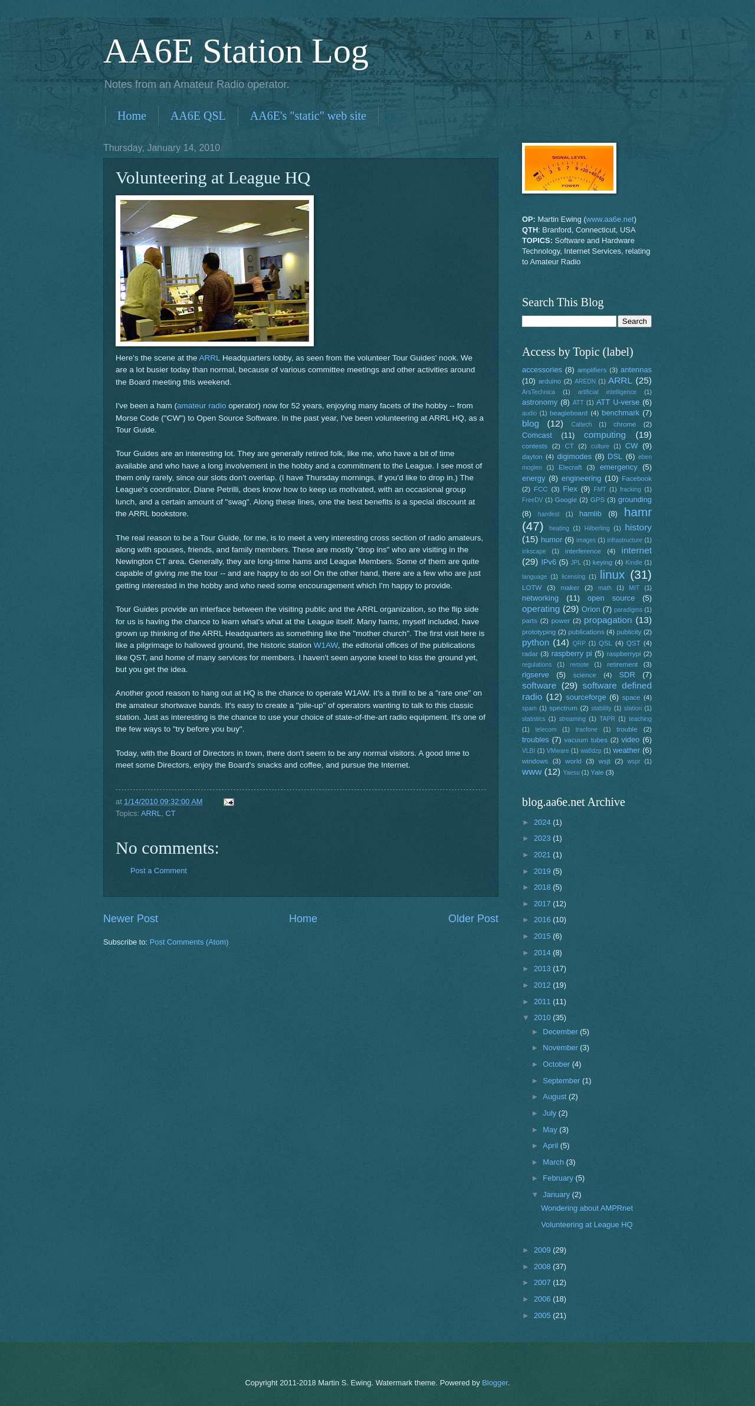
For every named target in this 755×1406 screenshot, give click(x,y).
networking (540, 598)
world (573, 761)
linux (612, 574)
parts (529, 620)
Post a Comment (158, 870)
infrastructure (624, 540)
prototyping (539, 631)
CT (170, 813)
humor (552, 539)
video (631, 739)
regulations (537, 664)
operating (541, 609)
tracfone (587, 729)
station (633, 708)
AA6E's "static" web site (308, 115)
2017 (543, 903)
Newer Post (130, 919)
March (554, 1162)
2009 (543, 1250)
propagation (608, 620)
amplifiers (592, 369)
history (638, 527)
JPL (575, 562)
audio (529, 413)
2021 (543, 854)
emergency (619, 467)
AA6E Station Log (236, 50)
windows (535, 761)
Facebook (637, 478)
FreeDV (532, 500)
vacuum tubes (586, 739)
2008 (543, 1266)
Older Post (473, 919)
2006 (543, 1298)
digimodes (574, 456)
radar (530, 653)
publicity (629, 631)
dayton (532, 456)
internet (637, 550)
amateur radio (201, 405)
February (559, 1178)
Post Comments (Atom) (189, 942)
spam (529, 708)
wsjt (604, 761)
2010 (543, 1017)
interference (583, 551)
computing (605, 435)
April (551, 1145)
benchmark (620, 412)
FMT (600, 489)
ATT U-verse (617, 402)
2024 (543, 822)
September (562, 1080)
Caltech (581, 424)
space (631, 697)
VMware (558, 751)
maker (569, 587)
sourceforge (586, 697)
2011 (543, 1001)
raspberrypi (624, 653)
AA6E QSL (198, 115)
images (586, 540)
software (539, 685)
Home (131, 115)
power (561, 620)
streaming (572, 719)
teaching (640, 719)
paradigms (628, 610)
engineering (581, 478)
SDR (627, 674)
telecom (545, 729)
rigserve (535, 674)
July (550, 1113)
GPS (597, 499)
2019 (543, 871)
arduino (550, 381)
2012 (543, 985)
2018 (543, 887)
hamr (638, 512)
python (535, 642)
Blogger (495, 1382)
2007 (543, 1282)
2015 (543, 936)
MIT (634, 588)
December (561, 1031)
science (584, 675)
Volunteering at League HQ (586, 1224)
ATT (578, 402)
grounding (635, 499)
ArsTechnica (538, 392)
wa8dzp (591, 751)
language (534, 576)
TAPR (607, 719)
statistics (533, 719)
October (557, 1064)
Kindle (633, 562)
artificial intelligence (607, 392)
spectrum (563, 708)
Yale (596, 772)
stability (601, 708)
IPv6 (548, 562)
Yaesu (571, 772)
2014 (543, 952)
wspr (634, 761)
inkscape (534, 551)
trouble (626, 729)
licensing (573, 576)
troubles (535, 739)
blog (530, 423)
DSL (615, 456)
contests (534, 446)
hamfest (549, 514)
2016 (543, 919)
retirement (622, 664)
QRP (579, 643)
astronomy (539, 402)
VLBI (528, 751)
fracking (630, 489)
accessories (542, 369)
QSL (605, 643)
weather (626, 750)
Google (566, 499)
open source (611, 598)
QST (633, 643)
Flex (570, 488)
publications (586, 631)
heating (559, 528)
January (557, 1194)
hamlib (590, 513)
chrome (624, 424)
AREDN (585, 381)
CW (631, 445)
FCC (541, 489)
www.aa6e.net (610, 219)
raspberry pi (572, 653)
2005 (543, 1315)
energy (533, 478)
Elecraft (570, 467)
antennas (636, 369)
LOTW (531, 587)
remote (579, 664)
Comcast (537, 435)
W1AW (326, 645)
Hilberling (597, 528)
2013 (543, 968)
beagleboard (568, 413)
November (561, 1047)
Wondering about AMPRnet (587, 1208)
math (605, 588)
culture (600, 446)
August (556, 1096)
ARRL (210, 357)
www (531, 771)
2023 (543, 838)
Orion (591, 609)
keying (602, 562)
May (551, 1129)
